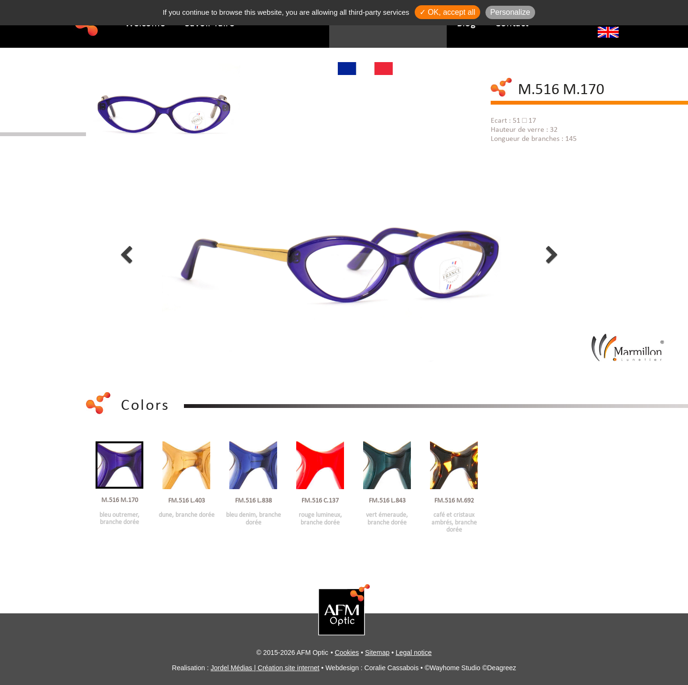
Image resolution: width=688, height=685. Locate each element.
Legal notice (414, 652)
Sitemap (377, 652)
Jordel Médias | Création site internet (265, 668)
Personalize (510, 12)
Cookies (347, 652)
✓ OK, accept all (447, 12)
